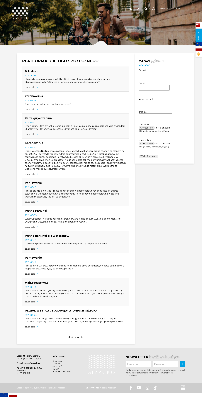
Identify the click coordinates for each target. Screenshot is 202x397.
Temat (142, 70)
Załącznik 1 (144, 124)
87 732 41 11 (25, 373)
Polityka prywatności (62, 371)
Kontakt (198, 35)
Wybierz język (168, 7)
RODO (55, 369)
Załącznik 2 (145, 140)
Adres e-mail (146, 99)
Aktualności (58, 366)
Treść (142, 83)
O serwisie (57, 361)
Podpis (143, 112)
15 (82, 337)
